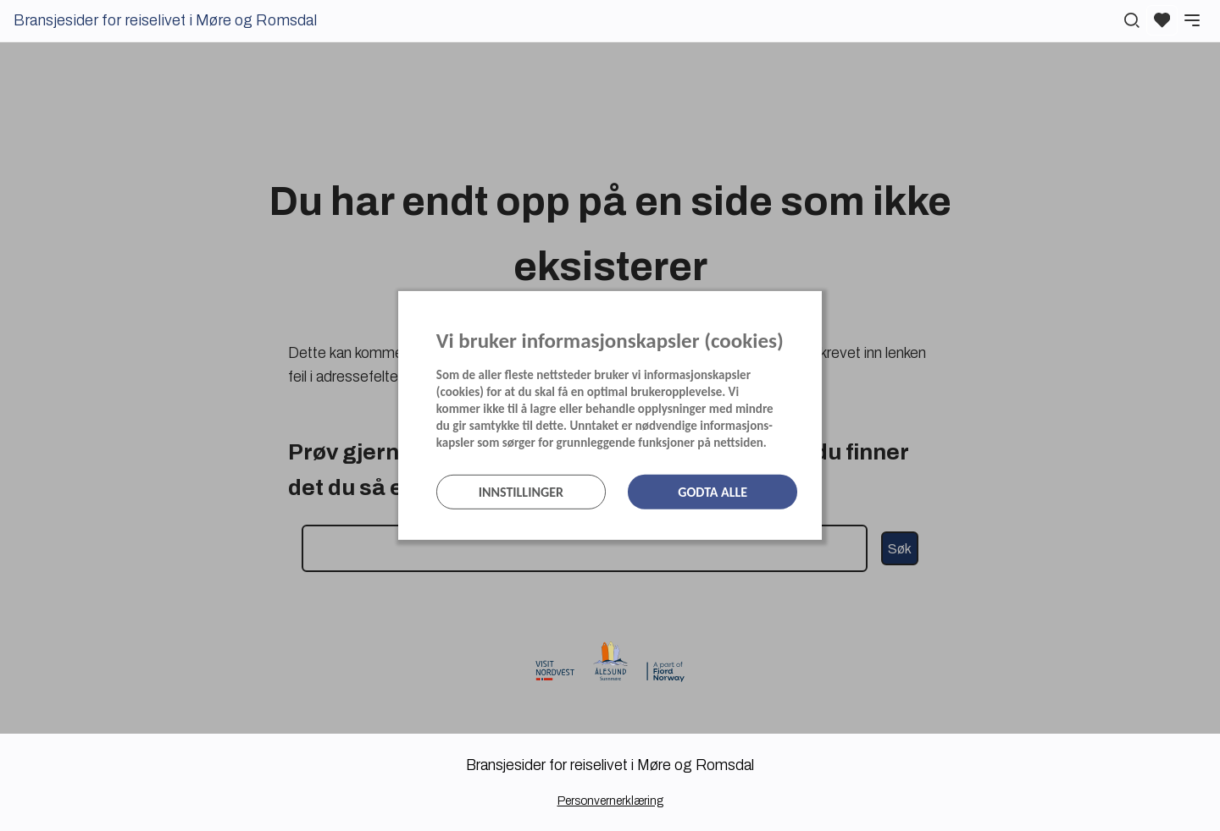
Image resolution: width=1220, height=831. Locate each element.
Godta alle (712, 492)
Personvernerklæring (610, 801)
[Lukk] (817, 308)
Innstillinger (521, 492)
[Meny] (1192, 20)
